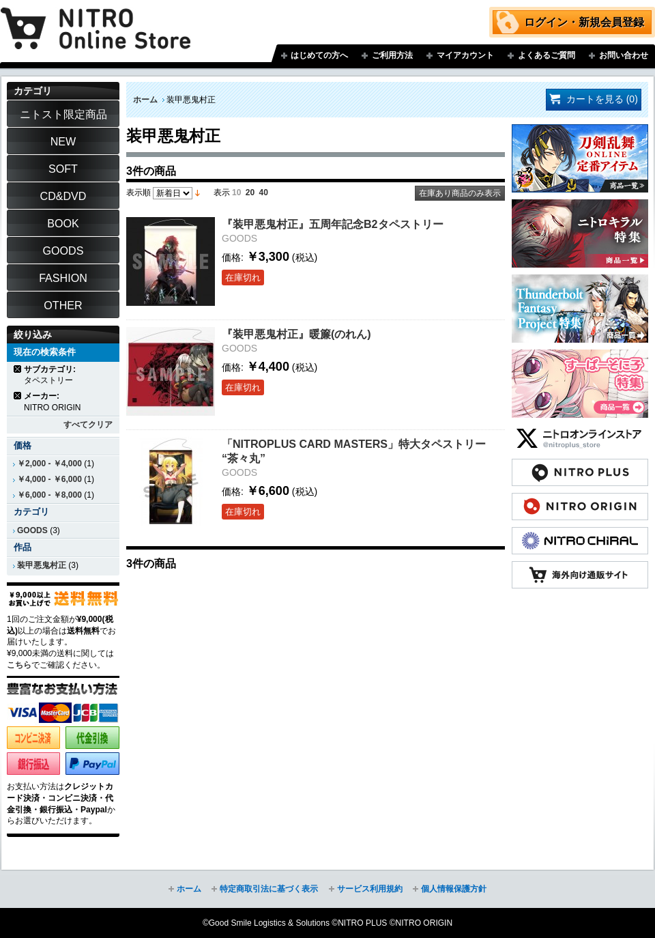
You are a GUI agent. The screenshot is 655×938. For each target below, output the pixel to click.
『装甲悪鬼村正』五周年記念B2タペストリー (332, 224)
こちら (19, 665)
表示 (222, 192)
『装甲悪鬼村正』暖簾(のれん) (296, 334)
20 (250, 192)
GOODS (32, 530)
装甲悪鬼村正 (41, 565)
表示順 (138, 192)
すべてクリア (88, 424)
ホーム (145, 99)
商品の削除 (18, 369)
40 (263, 192)
